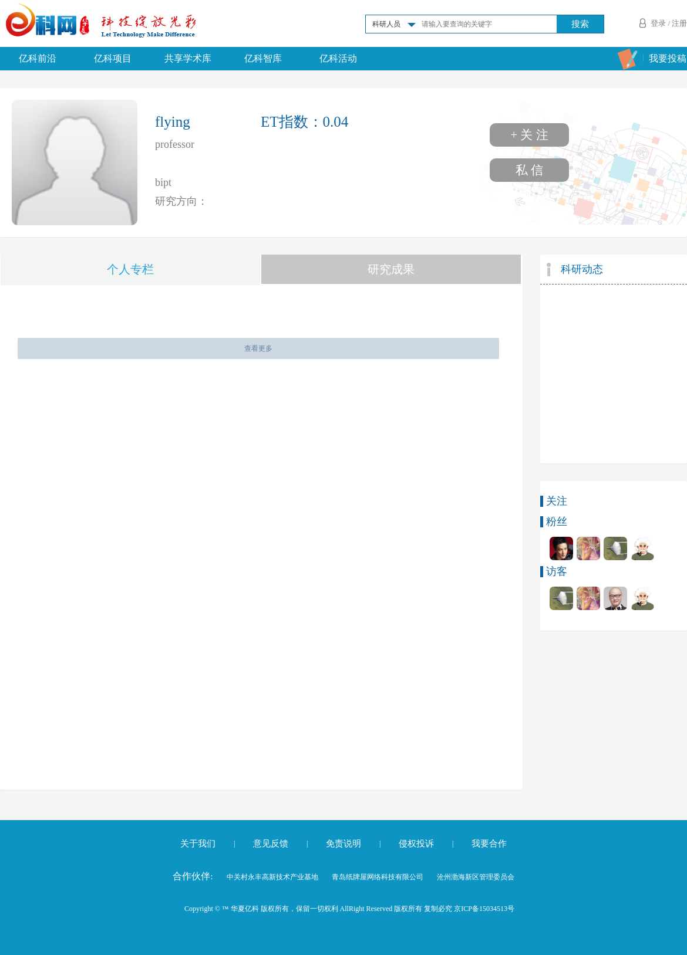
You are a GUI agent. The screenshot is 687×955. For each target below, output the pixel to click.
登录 (658, 23)
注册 (679, 23)
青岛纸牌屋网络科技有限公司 (377, 877)
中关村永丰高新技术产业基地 (272, 877)
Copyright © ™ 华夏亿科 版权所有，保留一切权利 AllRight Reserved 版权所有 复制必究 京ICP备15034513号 (349, 909)
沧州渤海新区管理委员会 (475, 877)
